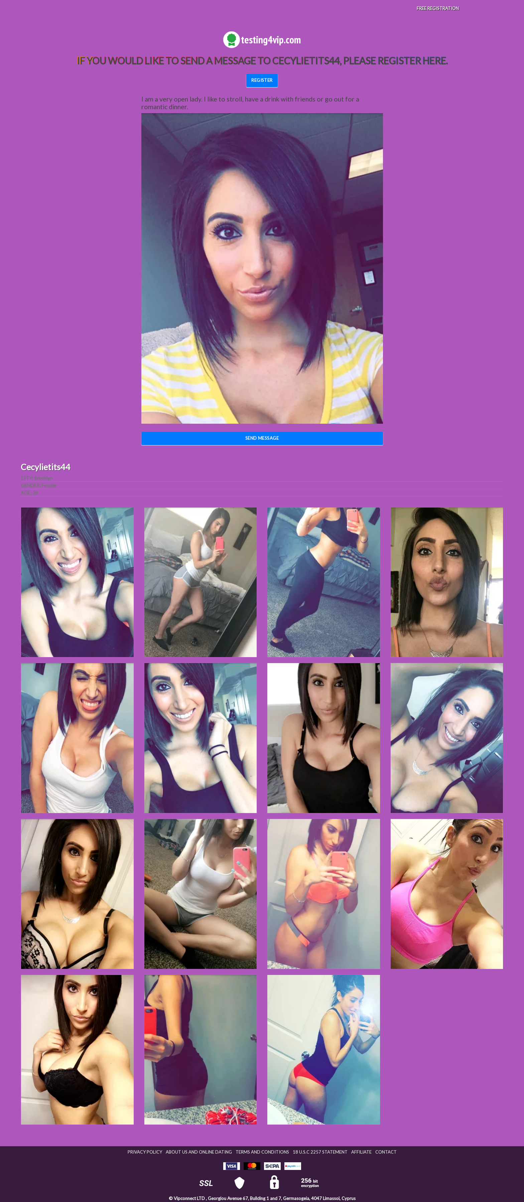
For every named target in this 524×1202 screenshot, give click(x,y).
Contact (386, 1152)
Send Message (262, 438)
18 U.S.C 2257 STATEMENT (320, 1152)
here (434, 60)
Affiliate (361, 1152)
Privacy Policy (145, 1152)
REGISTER (262, 80)
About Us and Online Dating (199, 1152)
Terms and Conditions (262, 1152)
